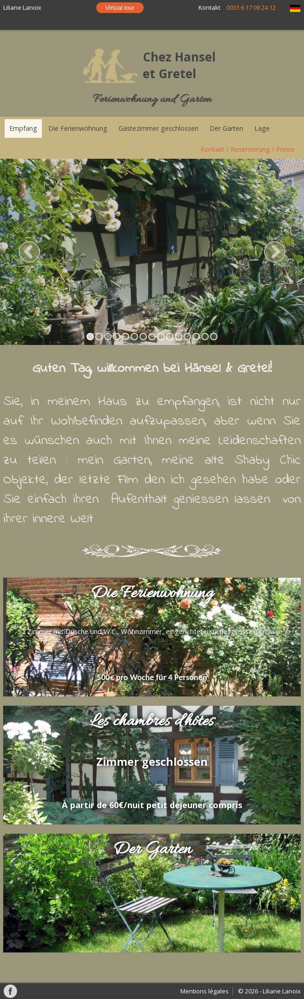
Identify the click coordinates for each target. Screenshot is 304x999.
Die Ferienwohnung (77, 128)
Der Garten (226, 128)
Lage (262, 128)
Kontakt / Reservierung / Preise (248, 149)
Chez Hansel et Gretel (179, 65)
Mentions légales (204, 991)
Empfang (23, 128)
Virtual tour (120, 7)
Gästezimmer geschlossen (158, 128)
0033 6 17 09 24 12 (251, 7)
